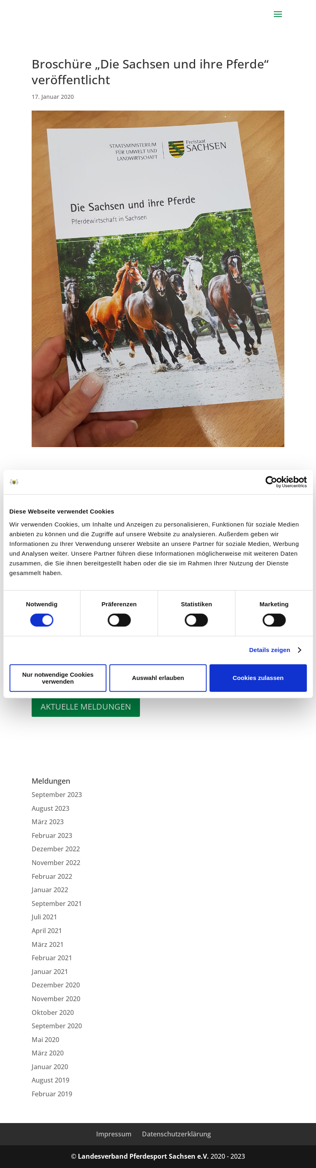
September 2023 (57, 794)
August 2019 (50, 1080)
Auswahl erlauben (158, 677)
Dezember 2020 (56, 984)
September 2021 (57, 903)
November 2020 (56, 998)
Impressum (113, 1134)
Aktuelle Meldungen (86, 706)
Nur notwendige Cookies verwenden (58, 678)
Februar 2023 (52, 835)
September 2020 (57, 1025)
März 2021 (48, 944)
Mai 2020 (45, 1039)
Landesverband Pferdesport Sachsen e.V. (143, 1156)
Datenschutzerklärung (176, 1134)
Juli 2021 (44, 916)
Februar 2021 (52, 957)
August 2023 (50, 808)
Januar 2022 (50, 889)
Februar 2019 (52, 1093)
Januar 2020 (50, 1066)
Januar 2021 (50, 971)
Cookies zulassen (258, 677)
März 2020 (48, 1053)
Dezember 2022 (56, 848)
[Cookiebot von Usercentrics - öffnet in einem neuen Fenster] (271, 482)
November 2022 (56, 862)
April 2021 (47, 930)
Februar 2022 (52, 876)
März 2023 (48, 821)
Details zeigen (269, 649)
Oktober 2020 (53, 1012)
